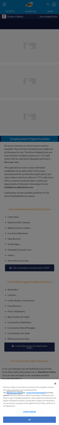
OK (29, 420)
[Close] (55, 383)
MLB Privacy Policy (14, 393)
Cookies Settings (29, 411)
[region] (29, 402)
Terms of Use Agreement (35, 393)
